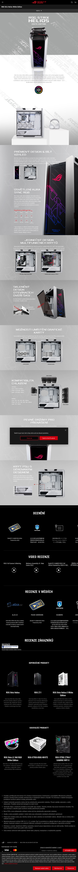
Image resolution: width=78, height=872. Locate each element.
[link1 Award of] (37, 532)
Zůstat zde (29, 438)
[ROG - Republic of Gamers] (39, 2)
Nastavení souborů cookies (42, 868)
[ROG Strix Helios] (13, 683)
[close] (66, 430)
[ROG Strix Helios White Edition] (29, 842)
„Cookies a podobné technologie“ (11, 863)
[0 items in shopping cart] (75, 2)
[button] (2, 2)
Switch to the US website (48, 438)
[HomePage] (2, 843)
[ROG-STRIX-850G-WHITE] (38, 748)
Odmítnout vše (58, 868)
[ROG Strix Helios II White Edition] (63, 683)
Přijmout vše (71, 868)
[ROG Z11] (38, 683)
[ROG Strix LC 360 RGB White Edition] (13, 748)
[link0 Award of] (14, 531)
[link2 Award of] (59, 532)
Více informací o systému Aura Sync (22, 210)
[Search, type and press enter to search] (72, 2)
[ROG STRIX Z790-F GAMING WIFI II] (63, 748)
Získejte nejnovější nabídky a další (51, 847)
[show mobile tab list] (39, 11)
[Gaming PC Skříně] (12, 842)
